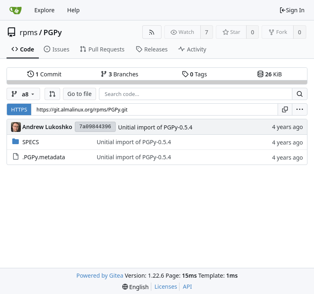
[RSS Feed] (151, 32)
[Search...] (299, 94)
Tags (194, 74)
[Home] (15, 10)
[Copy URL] (285, 109)
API (187, 286)
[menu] (299, 109)
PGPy (52, 32)
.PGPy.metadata (43, 157)
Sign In (292, 10)
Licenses (166, 286)
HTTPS (19, 109)
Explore (44, 10)
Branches (119, 74)
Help (73, 10)
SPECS (30, 142)
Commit (44, 74)
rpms (29, 32)
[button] (52, 94)
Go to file (79, 94)
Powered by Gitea (99, 275)
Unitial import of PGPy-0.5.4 (155, 127)
